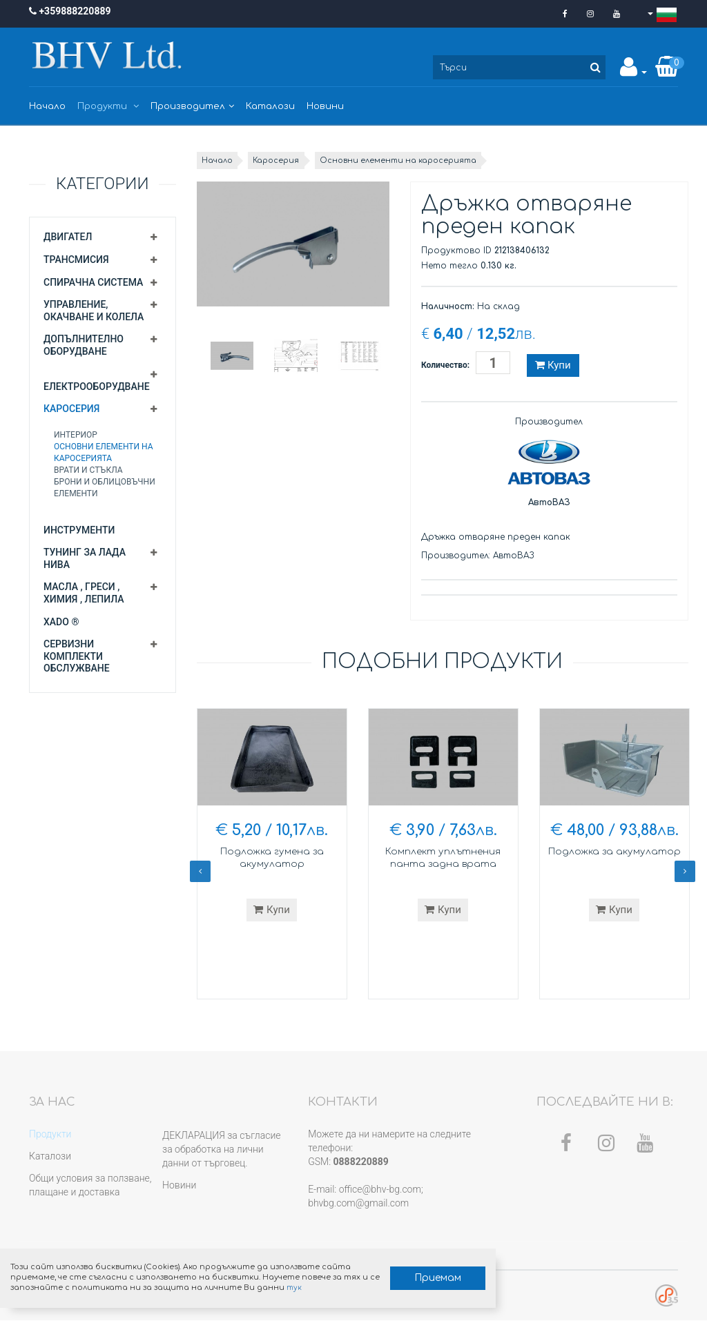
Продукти (108, 106)
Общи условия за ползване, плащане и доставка (90, 1185)
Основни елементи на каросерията (420, 160)
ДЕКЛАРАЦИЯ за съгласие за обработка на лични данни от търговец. (221, 1150)
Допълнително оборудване (83, 345)
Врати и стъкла (88, 470)
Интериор (75, 435)
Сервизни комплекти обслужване (76, 656)
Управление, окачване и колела (93, 310)
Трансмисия (76, 259)
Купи (552, 365)
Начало (47, 106)
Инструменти (79, 530)
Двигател (67, 236)
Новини (325, 106)
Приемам (321, 1266)
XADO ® (61, 621)
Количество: (445, 365)
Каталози (270, 106)
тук (211, 1281)
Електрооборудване (96, 386)
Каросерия (71, 408)
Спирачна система (93, 282)
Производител (192, 106)
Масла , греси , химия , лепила (83, 593)
